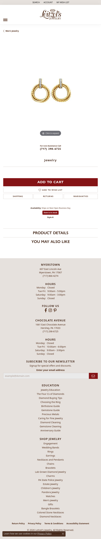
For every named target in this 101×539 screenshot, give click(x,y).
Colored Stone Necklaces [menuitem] (50, 512)
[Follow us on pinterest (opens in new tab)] (55, 310)
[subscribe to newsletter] (93, 376)
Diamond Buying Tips (50, 397)
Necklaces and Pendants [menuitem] (50, 459)
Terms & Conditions (54, 523)
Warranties (80, 196)
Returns (48, 196)
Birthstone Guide (50, 406)
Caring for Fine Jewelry (50, 418)
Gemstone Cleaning (50, 426)
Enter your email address (50, 370)
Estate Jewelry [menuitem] (50, 484)
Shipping (18, 196)
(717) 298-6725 (50, 148)
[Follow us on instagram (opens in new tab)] (50, 310)
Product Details (50, 232)
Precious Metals (50, 414)
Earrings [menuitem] (50, 455)
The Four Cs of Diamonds (50, 393)
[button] (36, 2)
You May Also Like (50, 241)
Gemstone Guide (50, 410)
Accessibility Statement (77, 523)
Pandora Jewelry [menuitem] (50, 492)
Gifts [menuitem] (50, 504)
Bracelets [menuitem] (50, 467)
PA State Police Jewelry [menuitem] (50, 480)
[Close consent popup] (63, 534)
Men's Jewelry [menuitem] (50, 500)
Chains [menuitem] (50, 463)
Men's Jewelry (12, 31)
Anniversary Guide (50, 430)
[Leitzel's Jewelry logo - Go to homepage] (50, 14)
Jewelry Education (50, 389)
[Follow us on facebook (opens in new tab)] (46, 310)
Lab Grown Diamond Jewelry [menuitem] (50, 471)
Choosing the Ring (50, 402)
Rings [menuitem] (50, 451)
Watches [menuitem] (50, 496)
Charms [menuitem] (50, 475)
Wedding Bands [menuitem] (50, 447)
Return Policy (18, 523)
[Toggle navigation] (5, 18)
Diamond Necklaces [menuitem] (50, 516)
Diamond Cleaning (50, 422)
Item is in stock (50, 212)
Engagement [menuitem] (50, 443)
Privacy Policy (34, 523)
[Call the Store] (50, 275)
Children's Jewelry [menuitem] (50, 488)
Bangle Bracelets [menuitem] (50, 508)
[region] (50, 89)
